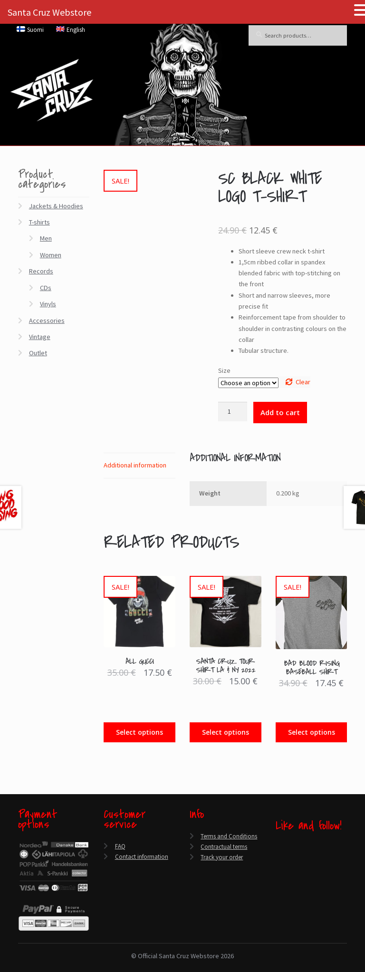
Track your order (222, 857)
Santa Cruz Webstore (49, 12)
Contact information (141, 857)
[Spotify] (278, 892)
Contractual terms (224, 847)
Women (50, 255)
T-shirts (39, 222)
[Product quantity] (232, 411)
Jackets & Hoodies (56, 206)
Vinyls (48, 304)
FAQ (120, 846)
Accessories (47, 320)
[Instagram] (278, 881)
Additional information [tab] (135, 465)
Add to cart (280, 412)
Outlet (38, 353)
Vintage (39, 336)
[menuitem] (30, 29)
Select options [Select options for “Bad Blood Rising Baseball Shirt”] (311, 732)
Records (41, 271)
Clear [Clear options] (303, 382)
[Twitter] (278, 859)
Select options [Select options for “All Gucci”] (139, 732)
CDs (45, 287)
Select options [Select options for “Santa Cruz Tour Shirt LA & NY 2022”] (225, 732)
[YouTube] (278, 870)
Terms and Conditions (229, 836)
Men (46, 238)
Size (224, 370)
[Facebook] (278, 847)
